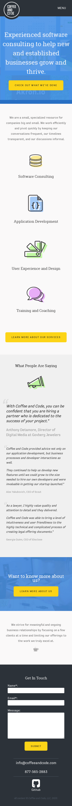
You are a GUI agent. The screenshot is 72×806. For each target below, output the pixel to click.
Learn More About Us (36, 591)
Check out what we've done (36, 84)
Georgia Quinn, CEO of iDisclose (24, 539)
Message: (14, 710)
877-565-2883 (36, 772)
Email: (12, 698)
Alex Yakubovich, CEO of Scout (23, 491)
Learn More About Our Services (36, 337)
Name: (13, 685)
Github (36, 785)
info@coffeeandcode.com (36, 763)
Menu (62, 8)
